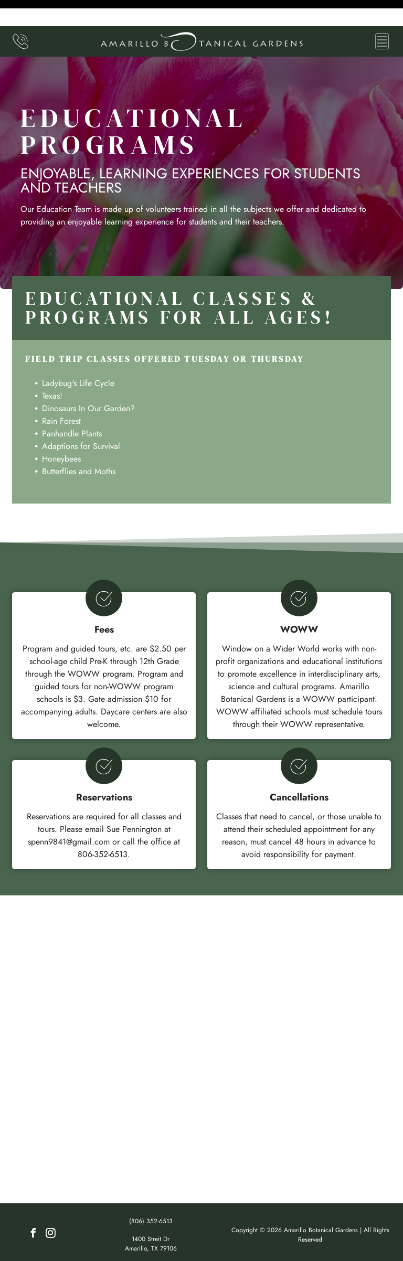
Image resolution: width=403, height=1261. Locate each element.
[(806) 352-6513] (20, 21)
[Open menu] (382, 15)
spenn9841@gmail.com (69, 815)
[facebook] (33, 1208)
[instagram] (51, 1208)
